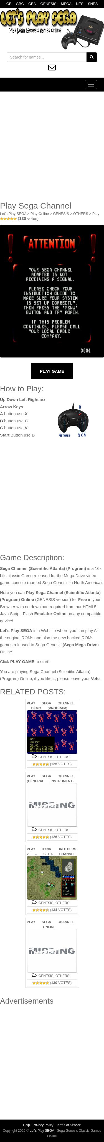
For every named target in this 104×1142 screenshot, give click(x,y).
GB (9, 4)
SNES (93, 4)
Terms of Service (68, 1125)
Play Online (40, 214)
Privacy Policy (43, 1125)
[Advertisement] (52, 146)
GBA (32, 4)
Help (26, 1125)
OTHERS (80, 214)
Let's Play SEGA (13, 214)
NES (79, 4)
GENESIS (48, 4)
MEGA (66, 4)
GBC (20, 4)
